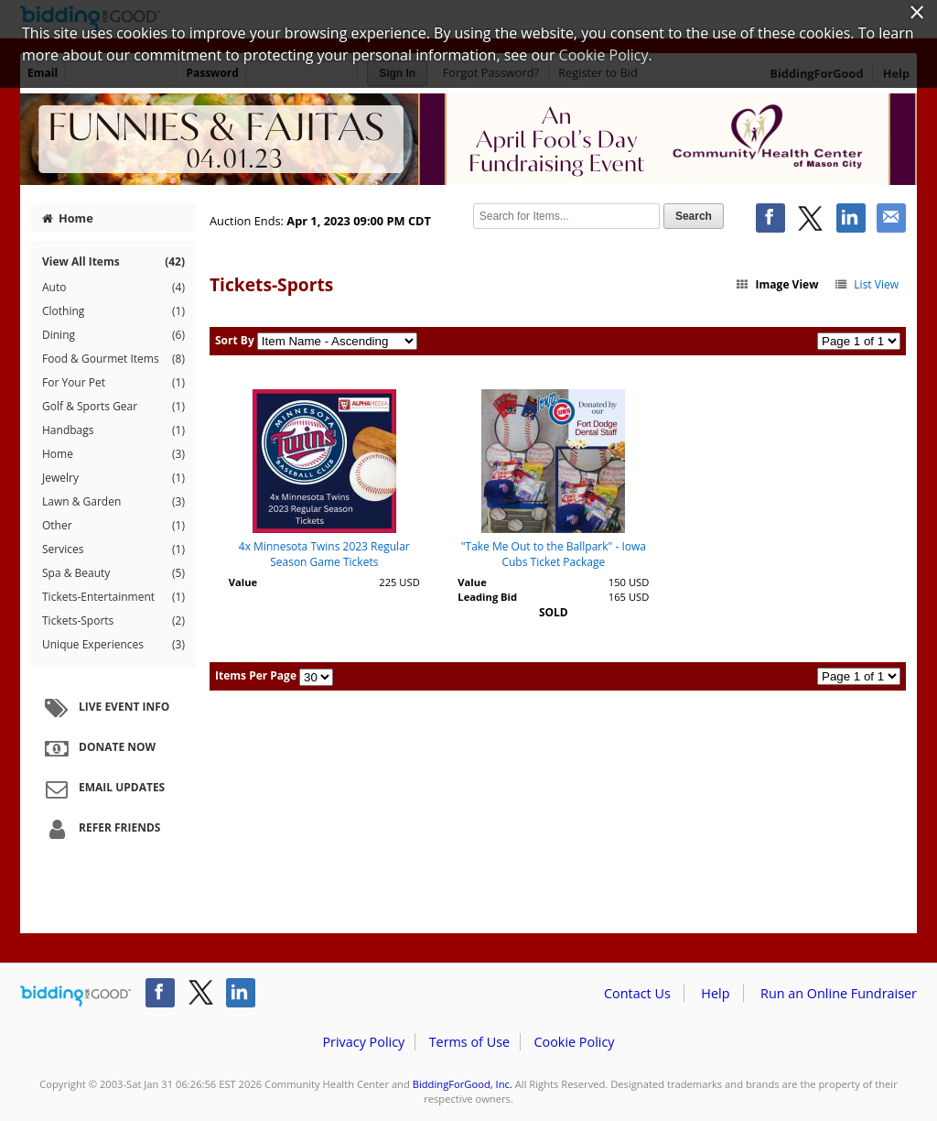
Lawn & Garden (113, 502)
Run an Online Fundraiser (838, 993)
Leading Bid (487, 597)
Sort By (234, 340)
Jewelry (113, 478)
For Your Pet (113, 383)
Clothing (113, 311)
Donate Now (98, 748)
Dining (113, 335)
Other (113, 526)
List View (866, 284)
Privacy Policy (363, 1041)
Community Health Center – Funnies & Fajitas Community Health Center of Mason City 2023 (468, 139)
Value (243, 582)
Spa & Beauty (113, 573)
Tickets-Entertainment (113, 597)
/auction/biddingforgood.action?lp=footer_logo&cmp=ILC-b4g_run (75, 996)
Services (113, 549)
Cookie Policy (573, 1041)
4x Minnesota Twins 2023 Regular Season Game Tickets (324, 554)
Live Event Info (104, 707)
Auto (113, 287)
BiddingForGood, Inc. (462, 1084)
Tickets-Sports (113, 621)
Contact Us (637, 993)
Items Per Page (255, 675)
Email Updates (102, 788)
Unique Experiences (113, 645)
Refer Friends (100, 828)
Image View (777, 284)
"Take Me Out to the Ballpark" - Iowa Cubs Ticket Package (553, 554)
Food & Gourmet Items (113, 359)
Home (67, 218)
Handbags (113, 430)
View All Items (113, 261)
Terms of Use (469, 1041)
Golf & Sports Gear (113, 406)
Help (715, 993)
